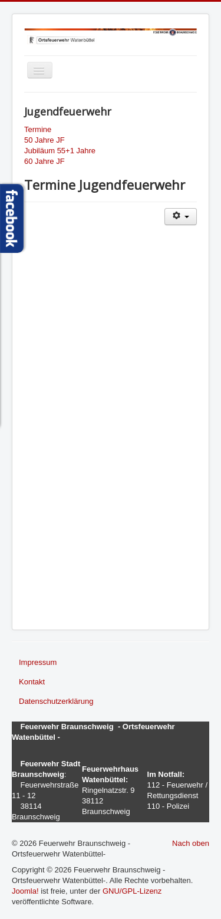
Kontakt (32, 681)
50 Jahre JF (44, 140)
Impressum (38, 662)
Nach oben (190, 843)
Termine (37, 129)
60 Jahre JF (44, 161)
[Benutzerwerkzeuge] (180, 216)
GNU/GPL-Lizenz (132, 891)
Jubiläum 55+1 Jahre (59, 150)
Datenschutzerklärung (56, 701)
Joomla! (25, 891)
